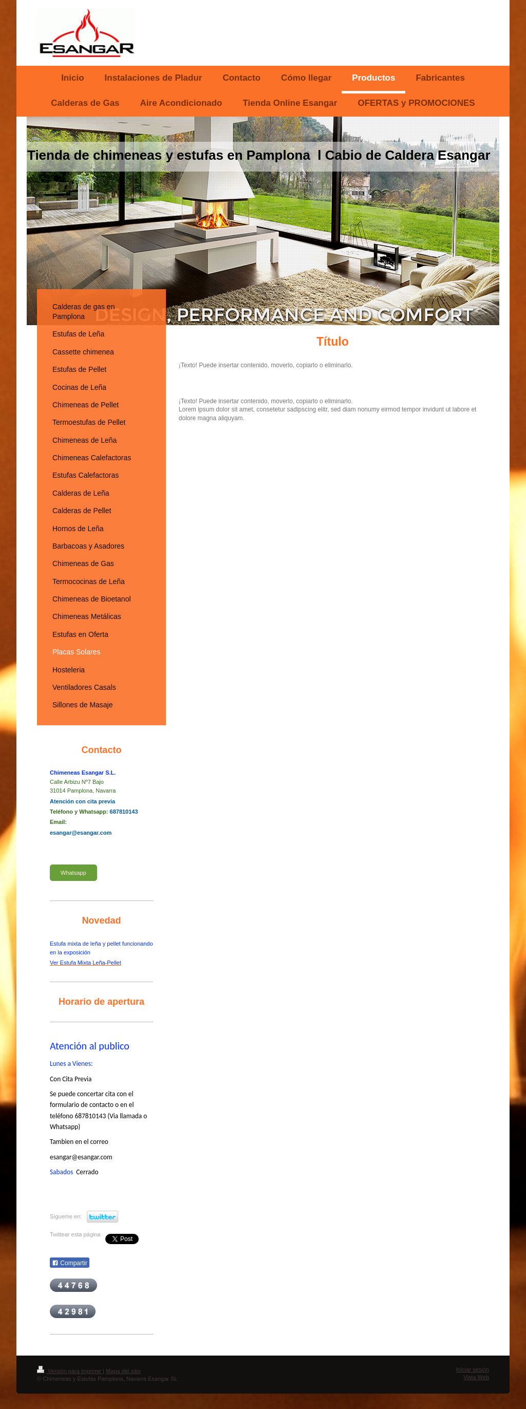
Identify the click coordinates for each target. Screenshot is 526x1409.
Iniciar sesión (472, 1369)
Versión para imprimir (70, 1371)
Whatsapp (73, 873)
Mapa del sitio (123, 1371)
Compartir (69, 1263)
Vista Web (476, 1377)
